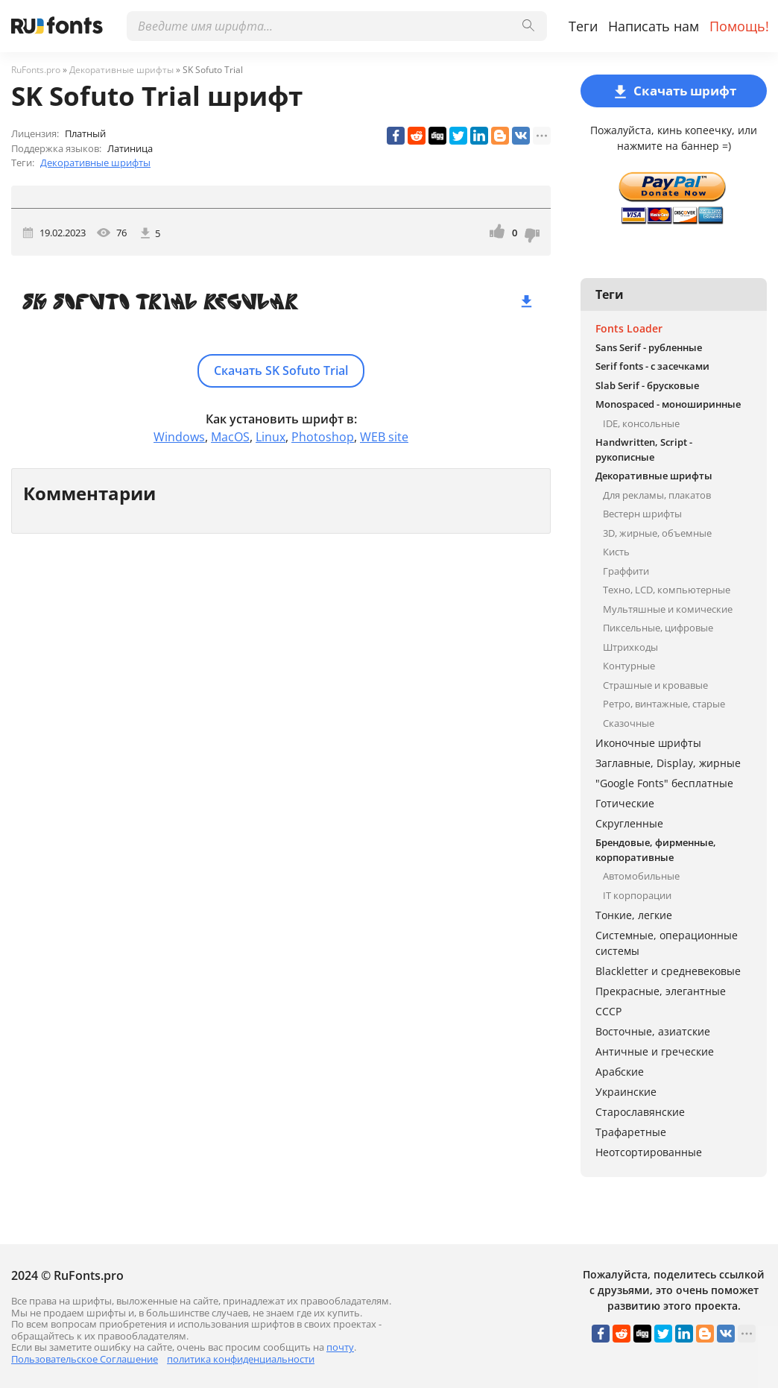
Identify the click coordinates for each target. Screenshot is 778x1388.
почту (340, 1347)
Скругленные (629, 823)
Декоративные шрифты (95, 162)
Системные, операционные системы (666, 943)
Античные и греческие (654, 1051)
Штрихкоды (630, 647)
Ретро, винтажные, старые (664, 703)
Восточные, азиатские (652, 1031)
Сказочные (628, 723)
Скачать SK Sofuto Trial (281, 370)
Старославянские (640, 1112)
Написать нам (653, 26)
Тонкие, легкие (633, 915)
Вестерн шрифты (642, 513)
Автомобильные (641, 876)
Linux (270, 437)
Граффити (626, 571)
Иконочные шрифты (648, 743)
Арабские (619, 1071)
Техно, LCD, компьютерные (666, 589)
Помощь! (739, 26)
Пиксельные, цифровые (658, 627)
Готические (624, 803)
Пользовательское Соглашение (84, 1359)
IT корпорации (637, 895)
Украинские (626, 1092)
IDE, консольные (641, 423)
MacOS (230, 437)
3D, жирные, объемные (657, 533)
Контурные (629, 665)
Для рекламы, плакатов (657, 495)
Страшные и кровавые (655, 685)
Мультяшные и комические (668, 609)
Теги (583, 26)
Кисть (616, 551)
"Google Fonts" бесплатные (664, 783)
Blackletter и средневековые (668, 971)
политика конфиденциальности (240, 1359)
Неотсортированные (648, 1152)
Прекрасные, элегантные (660, 991)
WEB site (384, 437)
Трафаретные (630, 1132)
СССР (608, 1011)
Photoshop (322, 437)
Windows (179, 437)
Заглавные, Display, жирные (668, 763)
